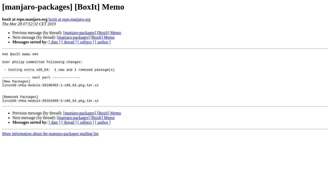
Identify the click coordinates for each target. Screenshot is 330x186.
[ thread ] (69, 42)
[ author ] (103, 42)
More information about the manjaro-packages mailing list (50, 144)
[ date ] (54, 42)
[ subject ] (86, 42)
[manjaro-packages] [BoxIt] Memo (92, 32)
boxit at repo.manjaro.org (69, 19)
